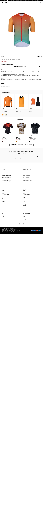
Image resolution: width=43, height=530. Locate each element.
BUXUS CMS (8, 229)
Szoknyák (24, 202)
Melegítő (3, 198)
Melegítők (24, 205)
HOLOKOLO (3, 56)
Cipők (3, 216)
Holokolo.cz (4, 230)
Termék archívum (5, 170)
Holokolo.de (14, 231)
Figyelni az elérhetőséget (20, 66)
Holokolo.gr (4, 232)
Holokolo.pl (9, 230)
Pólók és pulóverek (5, 202)
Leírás (2, 69)
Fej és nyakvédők (25, 204)
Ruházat (3, 213)
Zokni (3, 197)
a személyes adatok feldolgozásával (26, 158)
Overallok (3, 204)
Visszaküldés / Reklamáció (6, 180)
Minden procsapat (26, 219)
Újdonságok (4, 189)
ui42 (13, 229)
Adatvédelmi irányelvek (26, 177)
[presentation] (2, 104)
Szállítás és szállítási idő (27, 169)
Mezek (3, 190)
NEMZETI (24, 217)
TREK (24, 216)
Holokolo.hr (18, 231)
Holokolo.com (8, 231)
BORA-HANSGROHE (26, 213)
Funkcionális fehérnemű (6, 194)
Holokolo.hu (13, 230)
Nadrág (3, 191)
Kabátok (3, 193)
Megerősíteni (37, 157)
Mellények (3, 201)
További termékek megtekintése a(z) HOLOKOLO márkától (21, 144)
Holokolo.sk (16, 229)
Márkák (3, 217)
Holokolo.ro (18, 230)
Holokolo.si (4, 231)
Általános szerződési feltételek (27, 180)
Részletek (3, 83)
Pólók (24, 201)
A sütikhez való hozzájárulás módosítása (8, 181)
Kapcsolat (3, 169)
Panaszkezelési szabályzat (6, 177)
